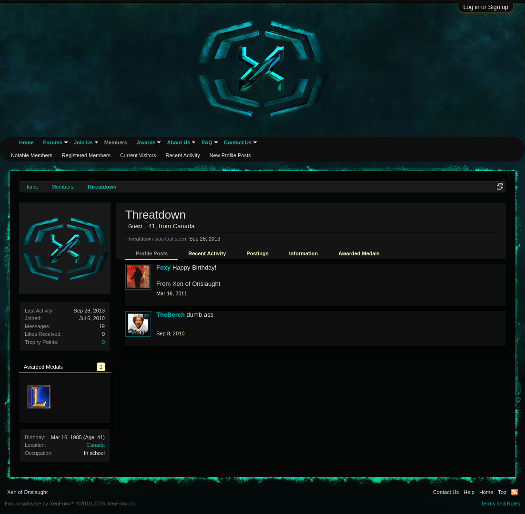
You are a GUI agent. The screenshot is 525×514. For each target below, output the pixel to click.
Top (502, 492)
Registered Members (86, 155)
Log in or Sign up (485, 7)
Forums (52, 142)
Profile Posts (152, 253)
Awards (146, 142)
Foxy (163, 267)
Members (115, 142)
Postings (257, 253)
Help (469, 492)
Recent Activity (207, 253)
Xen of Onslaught (27, 492)
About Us (178, 142)
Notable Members (31, 155)
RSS (514, 492)
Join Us (83, 142)
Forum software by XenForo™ (71, 503)
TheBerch (170, 314)
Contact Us (238, 142)
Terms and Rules (500, 503)
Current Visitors (138, 155)
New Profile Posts (230, 155)
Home (26, 142)
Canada (95, 445)
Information (303, 253)
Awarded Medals (359, 253)
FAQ (207, 142)
